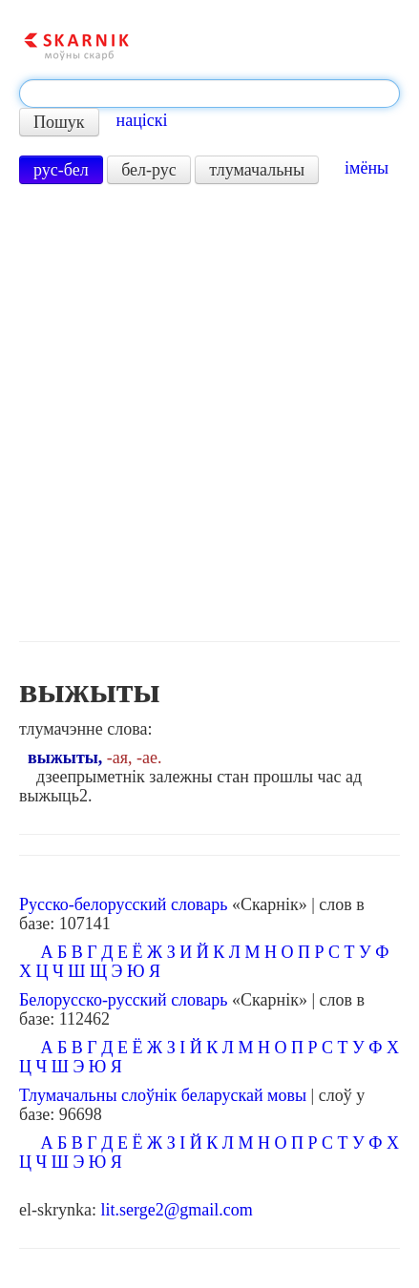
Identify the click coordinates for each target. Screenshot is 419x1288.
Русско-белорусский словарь (123, 904)
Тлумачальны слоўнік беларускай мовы (162, 1095)
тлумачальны (256, 169)
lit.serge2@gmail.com (176, 1209)
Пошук (59, 122)
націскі (142, 120)
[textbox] (209, 93)
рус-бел (61, 169)
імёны (366, 167)
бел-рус (149, 169)
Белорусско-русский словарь (123, 999)
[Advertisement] (209, 412)
